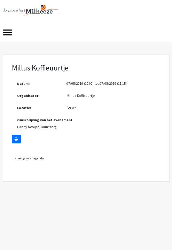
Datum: (23, 83)
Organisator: (28, 95)
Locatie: (24, 108)
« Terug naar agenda (29, 158)
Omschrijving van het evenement (44, 120)
